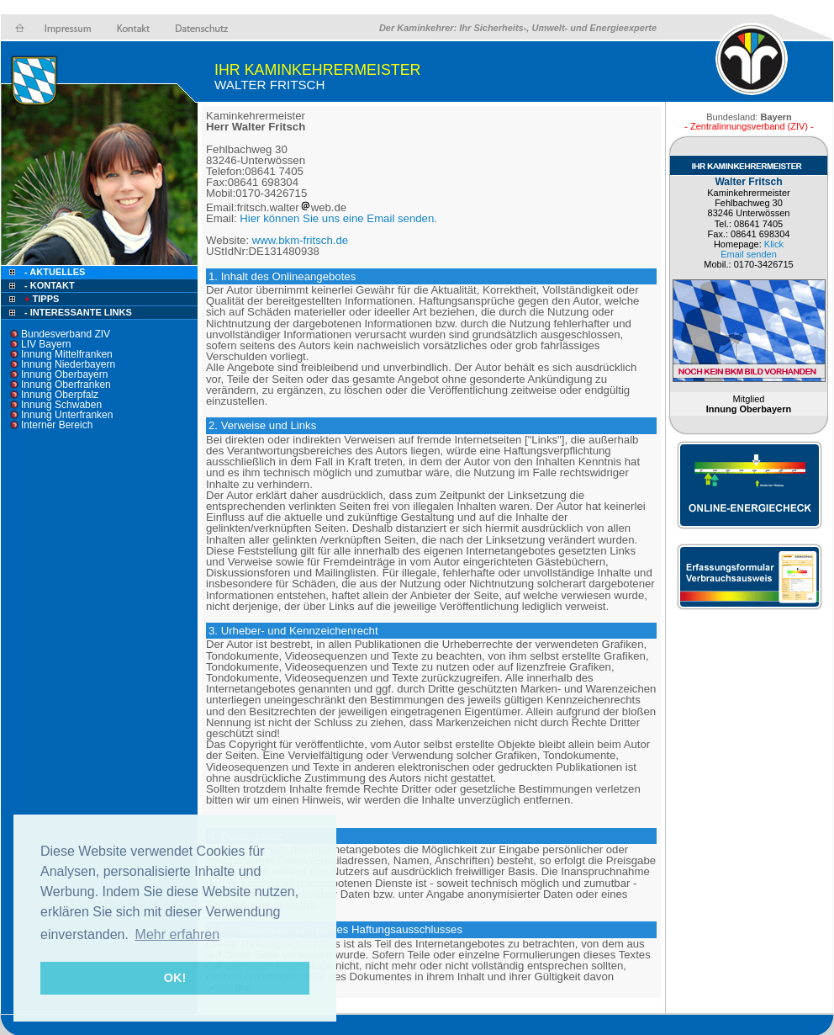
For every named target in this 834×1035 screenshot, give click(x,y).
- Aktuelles (53, 272)
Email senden (749, 254)
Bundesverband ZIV (65, 334)
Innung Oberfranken (66, 384)
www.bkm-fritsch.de (300, 240)
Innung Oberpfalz (59, 395)
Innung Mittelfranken (67, 354)
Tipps (40, 299)
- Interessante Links (78, 312)
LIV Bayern (46, 344)
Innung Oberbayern (64, 374)
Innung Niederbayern (68, 364)
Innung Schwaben (61, 405)
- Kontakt (48, 285)
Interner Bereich (56, 425)
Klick (774, 244)
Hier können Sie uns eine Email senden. (338, 218)
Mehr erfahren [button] (177, 934)
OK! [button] (175, 978)
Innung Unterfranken (67, 415)
